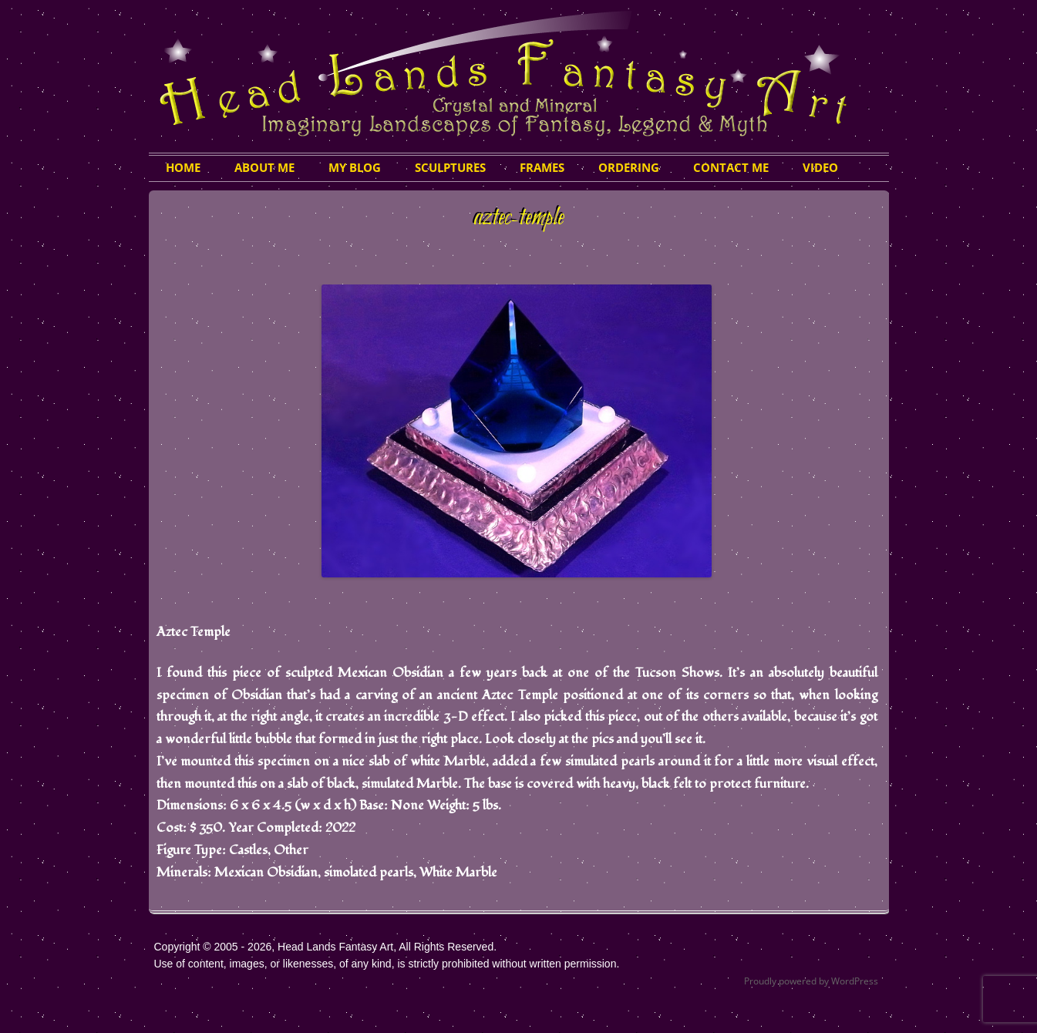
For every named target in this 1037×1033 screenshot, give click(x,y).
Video (820, 167)
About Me (264, 167)
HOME (183, 167)
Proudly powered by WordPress (811, 981)
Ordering (628, 167)
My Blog (354, 167)
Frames (542, 167)
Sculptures (450, 167)
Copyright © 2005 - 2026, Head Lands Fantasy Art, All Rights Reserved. (325, 946)
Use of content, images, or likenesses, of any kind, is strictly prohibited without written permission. (387, 963)
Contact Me (731, 167)
